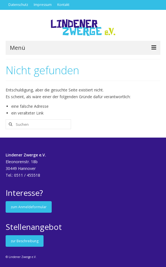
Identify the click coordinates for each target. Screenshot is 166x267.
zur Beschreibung (24, 241)
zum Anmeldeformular (29, 207)
